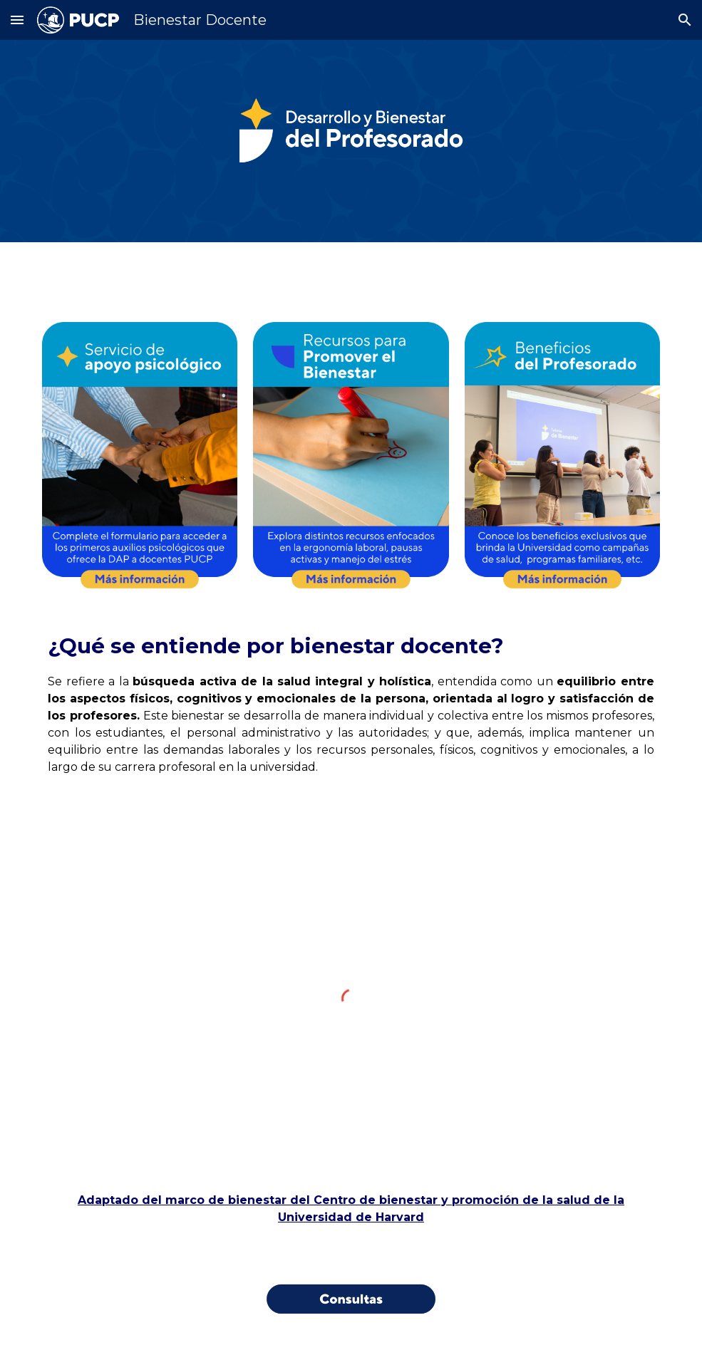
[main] (351, 703)
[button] (17, 19)
